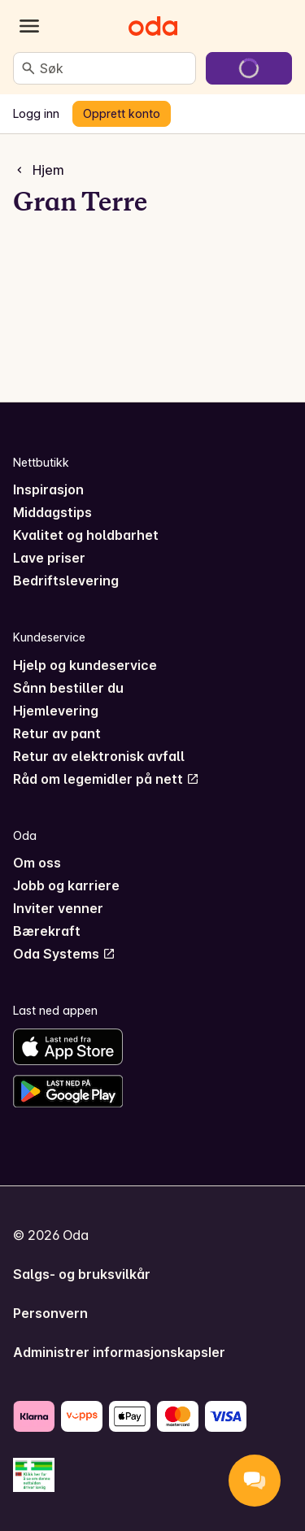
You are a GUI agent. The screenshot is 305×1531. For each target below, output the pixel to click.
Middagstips (52, 512)
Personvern (50, 1313)
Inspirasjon (48, 489)
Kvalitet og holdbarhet (86, 535)
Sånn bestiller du (68, 688)
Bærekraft (47, 931)
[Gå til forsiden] (153, 26)
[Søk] (28, 68)
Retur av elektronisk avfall (99, 756)
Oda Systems (64, 954)
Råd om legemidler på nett (106, 779)
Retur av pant (57, 733)
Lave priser (49, 558)
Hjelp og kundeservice (85, 665)
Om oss (37, 863)
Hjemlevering (55, 710)
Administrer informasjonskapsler (119, 1352)
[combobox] (114, 68)
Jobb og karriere (66, 885)
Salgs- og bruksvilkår (81, 1274)
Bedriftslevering (66, 580)
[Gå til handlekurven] (249, 68)
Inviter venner (58, 908)
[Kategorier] (29, 26)
